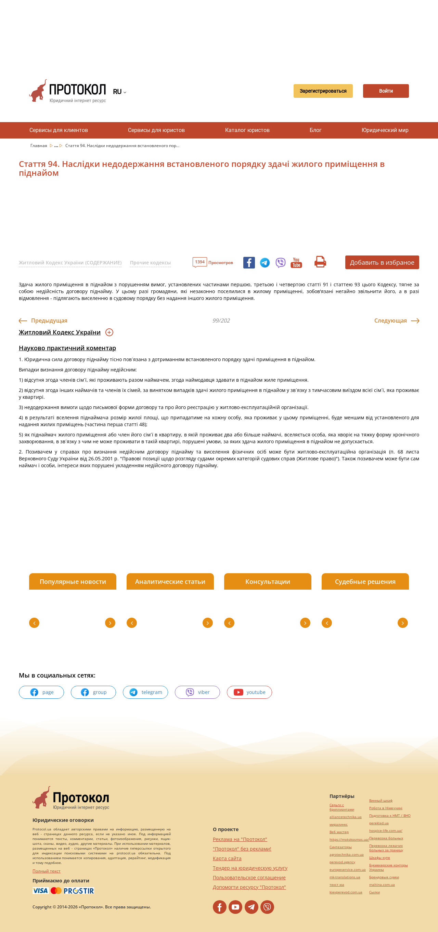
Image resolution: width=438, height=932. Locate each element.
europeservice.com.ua (348, 869)
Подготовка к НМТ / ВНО (390, 815)
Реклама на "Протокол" (240, 839)
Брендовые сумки (384, 877)
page (41, 692)
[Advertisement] (219, 34)
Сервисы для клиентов (58, 130)
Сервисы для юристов (156, 130)
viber (197, 692)
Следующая (390, 320)
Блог (316, 130)
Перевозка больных (386, 838)
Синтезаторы (341, 847)
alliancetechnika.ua (346, 817)
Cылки (374, 892)
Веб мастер (339, 832)
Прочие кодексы (150, 262)
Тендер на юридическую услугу (250, 868)
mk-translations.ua (345, 877)
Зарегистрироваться (320, 91)
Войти (385, 91)
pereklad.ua (379, 823)
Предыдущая (49, 320)
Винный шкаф (380, 800)
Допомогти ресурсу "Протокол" (249, 887)
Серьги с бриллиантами (342, 807)
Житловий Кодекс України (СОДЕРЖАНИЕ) (70, 262)
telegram (145, 692)
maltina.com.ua (382, 884)
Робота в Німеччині (385, 808)
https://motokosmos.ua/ (349, 839)
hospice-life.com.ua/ (385, 830)
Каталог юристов (247, 130)
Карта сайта (227, 858)
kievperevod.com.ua (346, 892)
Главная (39, 145)
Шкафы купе (379, 857)
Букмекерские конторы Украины (388, 867)
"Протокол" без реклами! (242, 848)
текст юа (337, 884)
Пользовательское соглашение (249, 877)
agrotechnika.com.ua (347, 854)
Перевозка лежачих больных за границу (386, 847)
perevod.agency (342, 862)
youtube (250, 692)
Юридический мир (385, 130)
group (93, 692)
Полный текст (47, 871)
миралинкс (339, 824)
